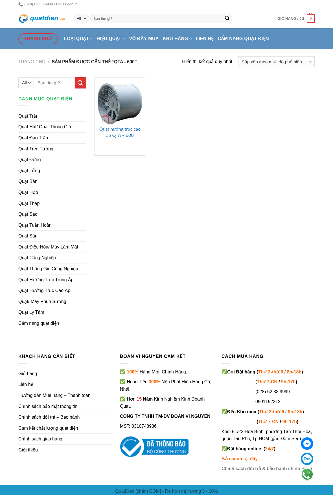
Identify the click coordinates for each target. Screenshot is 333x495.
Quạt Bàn (28, 181)
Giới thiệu (28, 450)
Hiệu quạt (111, 39)
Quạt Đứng (29, 159)
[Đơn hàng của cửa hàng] (276, 61)
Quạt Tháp (29, 203)
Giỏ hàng (27, 373)
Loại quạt (78, 39)
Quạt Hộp (28, 192)
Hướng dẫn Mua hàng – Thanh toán (54, 395)
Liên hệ (205, 38)
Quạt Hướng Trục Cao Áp (44, 290)
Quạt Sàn (28, 236)
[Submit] (227, 18)
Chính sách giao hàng (40, 438)
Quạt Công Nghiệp (37, 257)
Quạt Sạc (27, 214)
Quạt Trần (28, 116)
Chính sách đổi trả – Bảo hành (49, 417)
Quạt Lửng (29, 170)
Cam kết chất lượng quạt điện (48, 428)
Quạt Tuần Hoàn (35, 225)
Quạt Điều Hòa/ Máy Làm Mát (48, 247)
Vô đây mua (144, 38)
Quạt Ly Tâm (31, 312)
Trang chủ (31, 61)
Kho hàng (177, 39)
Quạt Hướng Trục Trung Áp (46, 279)
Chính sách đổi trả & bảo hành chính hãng (267, 468)
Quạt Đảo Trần (33, 137)
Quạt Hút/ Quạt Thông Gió (44, 126)
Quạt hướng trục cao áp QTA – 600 (120, 132)
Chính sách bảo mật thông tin (47, 406)
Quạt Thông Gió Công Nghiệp (48, 268)
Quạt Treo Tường (35, 148)
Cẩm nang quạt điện (243, 38)
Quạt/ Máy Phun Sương (42, 301)
